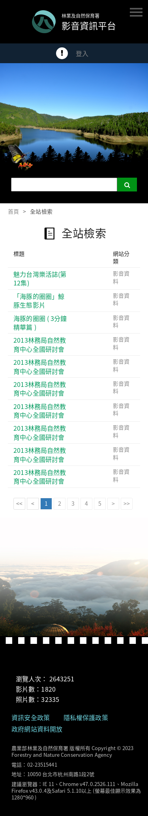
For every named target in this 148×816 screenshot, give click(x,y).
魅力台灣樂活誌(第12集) (39, 278)
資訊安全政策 (30, 717)
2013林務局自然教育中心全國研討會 (39, 344)
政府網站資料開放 (36, 729)
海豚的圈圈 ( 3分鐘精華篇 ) (40, 323)
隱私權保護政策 (86, 717)
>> (127, 503)
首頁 (13, 211)
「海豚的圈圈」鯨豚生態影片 (38, 301)
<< (19, 503)
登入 (82, 53)
